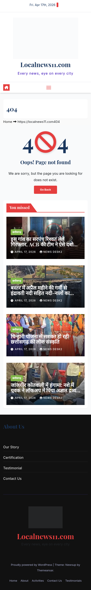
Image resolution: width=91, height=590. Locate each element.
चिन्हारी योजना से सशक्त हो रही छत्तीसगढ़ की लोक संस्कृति (40, 339)
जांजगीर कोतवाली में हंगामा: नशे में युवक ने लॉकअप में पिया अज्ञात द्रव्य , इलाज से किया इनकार (45, 390)
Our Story (11, 447)
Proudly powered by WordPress (32, 564)
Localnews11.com (45, 64)
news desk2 (51, 251)
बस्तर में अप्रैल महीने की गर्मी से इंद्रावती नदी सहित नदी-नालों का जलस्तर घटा (40, 293)
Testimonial (12, 468)
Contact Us (12, 478)
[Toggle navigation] (48, 87)
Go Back (45, 189)
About (24, 580)
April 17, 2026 (26, 251)
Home (7, 122)
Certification (13, 457)
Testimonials (73, 580)
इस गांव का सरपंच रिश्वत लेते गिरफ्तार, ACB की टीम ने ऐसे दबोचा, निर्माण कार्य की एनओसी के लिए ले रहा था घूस (45, 246)
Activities (38, 580)
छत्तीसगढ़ (16, 232)
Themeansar (45, 570)
